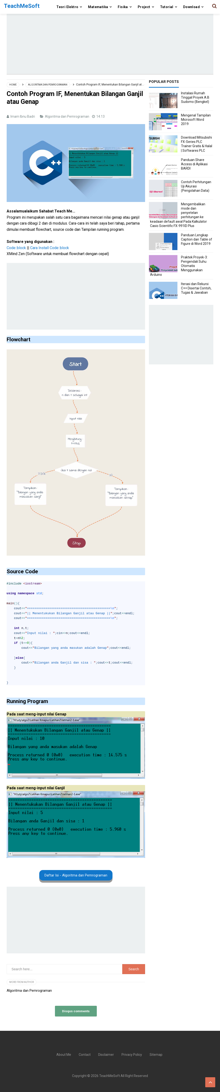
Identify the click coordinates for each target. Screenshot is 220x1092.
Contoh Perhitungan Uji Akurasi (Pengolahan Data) (196, 186)
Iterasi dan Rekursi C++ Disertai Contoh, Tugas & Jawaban (196, 288)
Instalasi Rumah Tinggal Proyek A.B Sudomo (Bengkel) (195, 97)
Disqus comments (76, 1011)
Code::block (16, 248)
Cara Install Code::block (49, 248)
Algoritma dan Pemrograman (67, 116)
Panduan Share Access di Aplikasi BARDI (194, 164)
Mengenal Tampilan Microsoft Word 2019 (196, 119)
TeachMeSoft (109, 1076)
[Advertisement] (113, 40)
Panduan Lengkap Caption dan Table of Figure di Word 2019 (196, 239)
